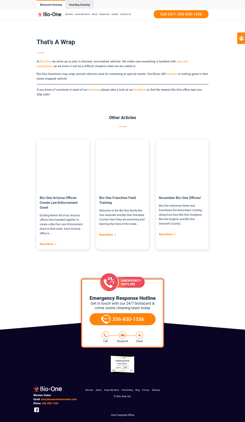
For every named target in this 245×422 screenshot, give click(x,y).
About (95, 14)
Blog (137, 390)
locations (140, 89)
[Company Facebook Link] (36, 410)
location (172, 74)
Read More (46, 244)
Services (69, 14)
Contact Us (125, 14)
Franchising (127, 390)
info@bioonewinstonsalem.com (59, 399)
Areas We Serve (82, 14)
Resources (105, 14)
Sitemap (156, 390)
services (93, 89)
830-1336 (50, 403)
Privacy (145, 390)
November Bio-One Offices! (180, 198)
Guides (115, 14)
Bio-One (45, 61)
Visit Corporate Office (122, 415)
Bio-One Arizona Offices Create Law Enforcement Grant (59, 202)
